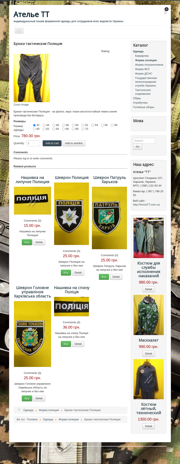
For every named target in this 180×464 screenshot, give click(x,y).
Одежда (138, 51)
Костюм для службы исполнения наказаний (148, 269)
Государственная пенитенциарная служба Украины (146, 81)
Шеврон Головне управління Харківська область (32, 292)
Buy (27, 242)
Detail (38, 242)
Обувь (137, 98)
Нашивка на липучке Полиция (32, 179)
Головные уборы (143, 107)
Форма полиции (146, 60)
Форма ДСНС (143, 73)
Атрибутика (140, 102)
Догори (162, 452)
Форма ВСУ (142, 69)
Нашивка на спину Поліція (71, 289)
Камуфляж (142, 55)
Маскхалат (148, 340)
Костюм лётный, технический (148, 408)
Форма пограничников (149, 64)
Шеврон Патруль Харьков (109, 179)
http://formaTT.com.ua (146, 204)
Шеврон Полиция (72, 177)
